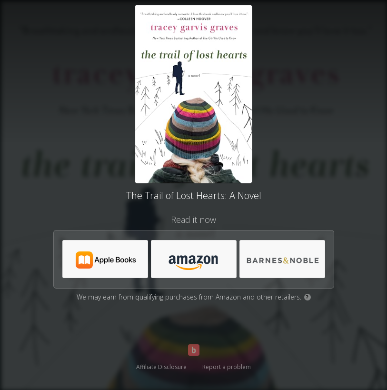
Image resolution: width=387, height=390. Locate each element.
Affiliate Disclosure (161, 367)
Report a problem (226, 367)
